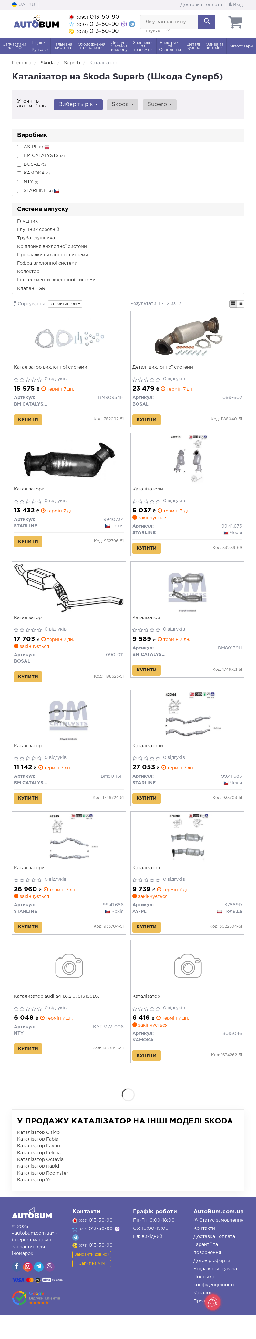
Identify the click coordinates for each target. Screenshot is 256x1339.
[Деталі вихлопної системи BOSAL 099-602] (187, 339)
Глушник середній (38, 230)
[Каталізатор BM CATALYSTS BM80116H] (69, 730)
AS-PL (33, 147)
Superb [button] (156, 104)
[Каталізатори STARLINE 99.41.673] (187, 465)
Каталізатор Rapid (38, 1190)
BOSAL (31, 165)
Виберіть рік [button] (77, 104)
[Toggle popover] (212, 1302)
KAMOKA (33, 173)
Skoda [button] (120, 104)
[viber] (17, 1291)
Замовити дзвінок (91, 1278)
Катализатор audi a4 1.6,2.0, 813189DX (57, 1017)
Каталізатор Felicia (39, 1177)
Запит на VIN (92, 1287)
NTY (27, 182)
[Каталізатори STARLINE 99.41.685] (187, 730)
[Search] (206, 22)
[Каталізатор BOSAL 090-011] (68, 597)
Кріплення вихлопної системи (52, 246)
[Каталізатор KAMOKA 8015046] (187, 988)
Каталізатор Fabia (37, 1163)
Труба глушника (36, 238)
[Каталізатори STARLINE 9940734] (69, 465)
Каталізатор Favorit (39, 1170)
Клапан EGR (31, 288)
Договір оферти (211, 1285)
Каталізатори (30, 494)
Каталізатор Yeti (36, 1204)
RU (31, 5)
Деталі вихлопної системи (164, 369)
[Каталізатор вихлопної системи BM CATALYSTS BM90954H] (68, 339)
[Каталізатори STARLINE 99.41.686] (68, 856)
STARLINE (38, 191)
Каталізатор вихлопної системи (51, 369)
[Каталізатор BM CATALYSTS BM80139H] (187, 597)
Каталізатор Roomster (42, 1197)
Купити (29, 421)
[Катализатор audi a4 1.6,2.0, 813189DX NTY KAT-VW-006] (68, 988)
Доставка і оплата (201, 5)
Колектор (28, 272)
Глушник (27, 221)
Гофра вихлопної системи (47, 263)
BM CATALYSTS (41, 156)
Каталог (202, 1317)
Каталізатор (29, 627)
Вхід (236, 5)
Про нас (202, 1325)
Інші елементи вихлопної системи (56, 280)
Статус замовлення (218, 1244)
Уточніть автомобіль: (32, 103)
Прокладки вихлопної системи (52, 255)
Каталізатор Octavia (40, 1184)
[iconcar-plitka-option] (233, 304)
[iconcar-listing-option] (240, 304)
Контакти (204, 1252)
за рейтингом (65, 304)
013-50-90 (94, 17)
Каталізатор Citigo (38, 1156)
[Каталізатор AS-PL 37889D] (187, 856)
